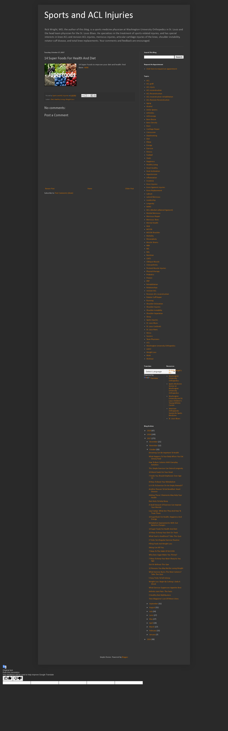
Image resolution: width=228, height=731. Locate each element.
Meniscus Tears (152, 220)
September (153, 604)
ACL (147, 81)
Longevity (150, 204)
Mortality (150, 236)
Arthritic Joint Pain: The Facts (160, 592)
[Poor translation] (18, 678)
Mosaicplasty (151, 239)
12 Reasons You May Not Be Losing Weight (166, 568)
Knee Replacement (154, 191)
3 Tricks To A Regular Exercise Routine (164, 540)
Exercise (149, 149)
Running (149, 301)
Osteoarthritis (152, 265)
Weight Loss (70, 99)
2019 (149, 431)
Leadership (150, 200)
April (151, 623)
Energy (149, 145)
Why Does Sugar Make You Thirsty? (163, 555)
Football (149, 155)
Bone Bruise (151, 120)
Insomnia (150, 181)
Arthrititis (150, 113)
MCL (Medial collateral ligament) (159, 210)
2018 (149, 435)
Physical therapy (152, 271)
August (152, 608)
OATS (148, 259)
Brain (148, 126)
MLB (148, 226)
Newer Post (49, 189)
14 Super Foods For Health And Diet (163, 529)
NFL (147, 249)
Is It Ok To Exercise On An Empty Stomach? (166, 486)
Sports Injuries (152, 320)
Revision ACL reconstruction (157, 294)
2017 (149, 438)
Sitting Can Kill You (156, 548)
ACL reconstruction (154, 90)
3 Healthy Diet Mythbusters (160, 595)
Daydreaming (151, 136)
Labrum (149, 194)
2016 (149, 639)
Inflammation (151, 178)
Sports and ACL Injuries (88, 15)
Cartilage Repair (152, 129)
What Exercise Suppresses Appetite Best (165, 588)
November (153, 446)
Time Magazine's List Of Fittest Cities (164, 599)
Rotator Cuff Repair (154, 297)
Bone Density (151, 123)
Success (149, 336)
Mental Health (152, 223)
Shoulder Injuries (153, 307)
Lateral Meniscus (153, 197)
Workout (149, 359)
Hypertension (151, 174)
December (153, 442)
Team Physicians (152, 339)
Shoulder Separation (154, 314)
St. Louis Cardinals (153, 327)
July (151, 612)
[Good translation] (8, 678)
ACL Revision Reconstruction (157, 100)
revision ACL (151, 291)
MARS (148, 207)
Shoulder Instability (154, 310)
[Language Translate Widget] (160, 371)
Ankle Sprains (151, 110)
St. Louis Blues (152, 323)
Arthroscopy (151, 116)
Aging (148, 103)
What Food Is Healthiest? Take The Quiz (165, 536)
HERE (86, 68)
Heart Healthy (152, 168)
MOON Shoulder (153, 233)
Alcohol (149, 107)
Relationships (151, 288)
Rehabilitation (152, 284)
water (148, 349)
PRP (147, 281)
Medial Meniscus (153, 213)
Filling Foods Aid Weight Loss (160, 544)
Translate (151, 378)
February (153, 631)
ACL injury (150, 87)
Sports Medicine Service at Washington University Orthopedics (175, 388)
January (152, 635)
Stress (148, 333)
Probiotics (150, 275)
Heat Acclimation (153, 171)
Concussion (151, 132)
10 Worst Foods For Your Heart (161, 472)
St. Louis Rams (152, 330)
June (151, 615)
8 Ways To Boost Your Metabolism (162, 482)
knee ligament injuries (155, 187)
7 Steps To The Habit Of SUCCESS (161, 551)
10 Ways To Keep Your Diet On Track (163, 533)
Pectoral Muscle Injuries (156, 268)
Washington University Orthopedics (160, 346)
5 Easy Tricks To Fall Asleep (159, 578)
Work (148, 356)
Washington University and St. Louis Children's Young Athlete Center (176, 400)
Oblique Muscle (152, 262)
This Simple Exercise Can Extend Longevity (166, 468)
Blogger (125, 657)
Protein (149, 278)
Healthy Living (59, 99)
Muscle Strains (152, 242)
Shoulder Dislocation (154, 304)
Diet (52, 99)
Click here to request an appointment (161, 69)
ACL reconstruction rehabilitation (159, 97)
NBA (148, 246)
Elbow (148, 142)
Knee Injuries (151, 184)
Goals (148, 158)
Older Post (129, 189)
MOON (149, 229)
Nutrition (150, 255)
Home (90, 189)
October (152, 450)
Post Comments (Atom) (64, 193)
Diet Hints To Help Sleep (158, 501)
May (151, 619)
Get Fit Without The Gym (159, 565)
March (152, 627)
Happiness (150, 162)
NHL (148, 252)
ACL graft (150, 84)
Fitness (149, 152)
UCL (148, 343)
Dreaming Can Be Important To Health (164, 453)
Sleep (148, 317)
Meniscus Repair (153, 216)
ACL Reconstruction (154, 94)
